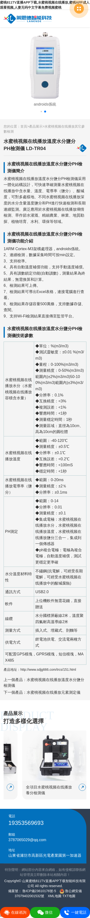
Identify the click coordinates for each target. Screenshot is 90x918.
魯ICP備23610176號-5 (39, 891)
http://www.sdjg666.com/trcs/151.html (48, 669)
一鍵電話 (75, 912)
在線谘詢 (15, 912)
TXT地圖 (68, 896)
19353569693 (26, 823)
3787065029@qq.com (27, 840)
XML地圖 (54, 896)
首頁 (23, 126)
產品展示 (35, 126)
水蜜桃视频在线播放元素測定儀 (53, 692)
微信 (45, 912)
